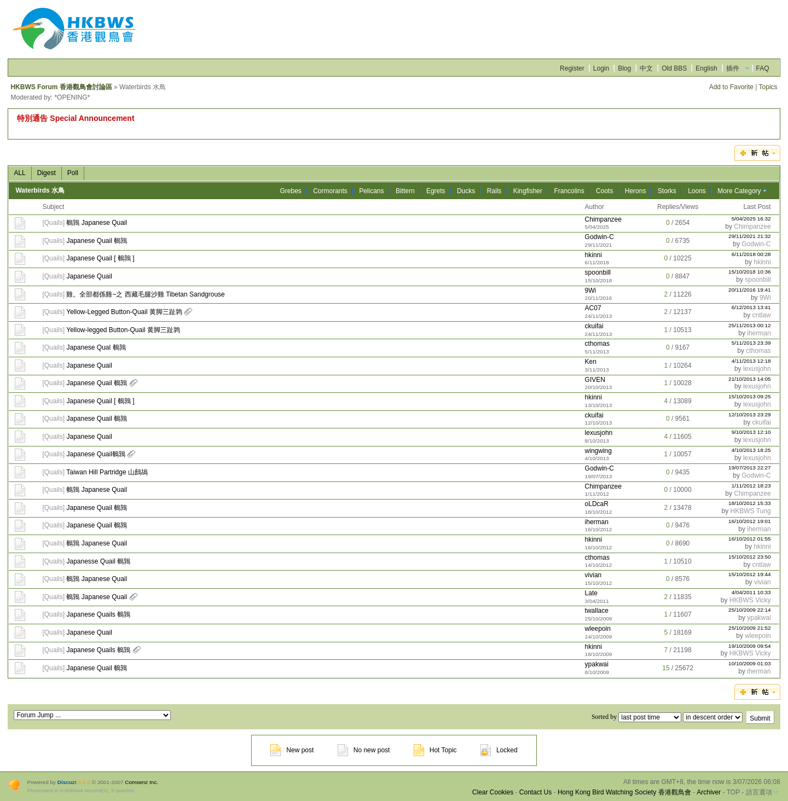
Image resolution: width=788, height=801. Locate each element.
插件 (732, 68)
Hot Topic (435, 750)
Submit (760, 718)
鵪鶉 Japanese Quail (96, 223)
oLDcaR (597, 504)
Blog (624, 68)
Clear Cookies (492, 792)
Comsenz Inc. (141, 782)
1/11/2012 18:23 (751, 486)
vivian (593, 575)
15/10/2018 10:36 (749, 272)
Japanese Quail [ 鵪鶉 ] (100, 258)
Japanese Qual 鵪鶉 (95, 347)
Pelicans (371, 191)
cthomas (597, 343)
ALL (19, 173)
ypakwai (758, 618)
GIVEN (595, 380)
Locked (499, 750)
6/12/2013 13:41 (751, 307)
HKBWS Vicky (750, 600)
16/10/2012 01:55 (749, 539)
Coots (604, 191)
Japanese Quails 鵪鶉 (98, 614)
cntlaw (761, 315)
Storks (667, 191)
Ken (590, 361)
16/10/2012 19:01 (749, 521)
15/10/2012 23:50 (749, 557)
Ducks (466, 191)
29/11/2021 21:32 (749, 236)
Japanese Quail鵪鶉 (95, 454)
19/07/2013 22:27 (749, 468)
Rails (494, 191)
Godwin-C (599, 237)
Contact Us (535, 792)
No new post (364, 750)
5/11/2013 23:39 (751, 343)
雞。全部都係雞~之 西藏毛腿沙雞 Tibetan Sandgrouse (145, 294)
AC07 (593, 308)
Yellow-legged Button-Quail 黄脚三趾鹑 (123, 330)
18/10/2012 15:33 (749, 503)
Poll (72, 173)
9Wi (590, 290)
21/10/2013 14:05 (749, 379)
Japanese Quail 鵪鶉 (96, 241)
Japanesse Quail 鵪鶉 (98, 561)
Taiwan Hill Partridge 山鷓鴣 (107, 472)
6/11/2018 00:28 (751, 254)
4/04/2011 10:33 (751, 592)
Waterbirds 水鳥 (40, 190)
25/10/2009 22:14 (749, 610)
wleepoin (598, 628)
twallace (597, 610)
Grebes (290, 191)
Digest (46, 173)
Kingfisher (527, 191)
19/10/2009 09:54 (749, 646)
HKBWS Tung (751, 511)
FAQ (762, 68)
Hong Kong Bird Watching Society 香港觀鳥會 (624, 792)
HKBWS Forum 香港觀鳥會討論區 (61, 87)
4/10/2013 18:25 (751, 450)
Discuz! (67, 782)
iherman (758, 333)
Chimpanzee (603, 219)
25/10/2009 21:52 (749, 628)
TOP (733, 792)
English (706, 68)
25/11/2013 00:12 (749, 325)
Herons (635, 191)
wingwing (598, 451)
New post (292, 750)
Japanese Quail (89, 276)
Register (572, 68)
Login (601, 68)
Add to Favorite (731, 87)
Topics (768, 87)
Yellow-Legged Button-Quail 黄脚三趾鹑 (124, 312)
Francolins (569, 191)
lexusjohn (757, 369)
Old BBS (674, 68)
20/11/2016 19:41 (749, 290)
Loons (697, 191)
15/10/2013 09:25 (749, 396)
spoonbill (598, 272)
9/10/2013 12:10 (751, 432)
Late (591, 593)
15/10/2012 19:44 (749, 574)
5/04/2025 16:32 (751, 219)
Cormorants (330, 191)
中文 (646, 68)
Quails (53, 223)
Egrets (435, 191)
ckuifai (594, 326)
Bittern (405, 191)
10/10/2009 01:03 (749, 663)
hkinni (593, 255)
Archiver (709, 792)
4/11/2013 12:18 (751, 361)
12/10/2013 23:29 (749, 414)
